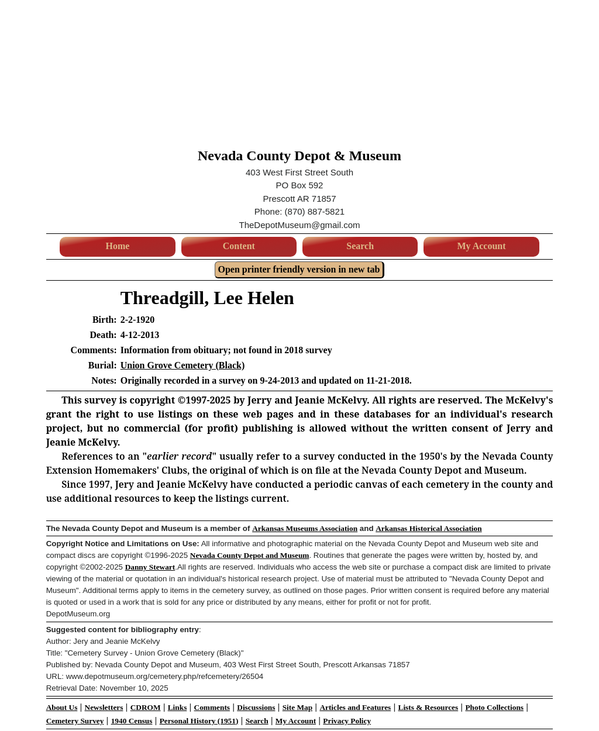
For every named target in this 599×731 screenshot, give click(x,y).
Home (118, 246)
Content (239, 246)
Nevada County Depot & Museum (299, 155)
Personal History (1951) (199, 720)
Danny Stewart (150, 567)
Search (360, 246)
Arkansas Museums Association (304, 528)
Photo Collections (494, 707)
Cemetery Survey (75, 720)
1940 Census (132, 720)
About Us (62, 707)
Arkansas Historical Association (428, 528)
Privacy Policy (347, 720)
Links (177, 707)
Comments (212, 707)
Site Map (297, 707)
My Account (481, 246)
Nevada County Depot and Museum (249, 555)
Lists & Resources (428, 707)
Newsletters (104, 707)
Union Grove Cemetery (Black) (183, 365)
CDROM (145, 707)
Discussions (256, 707)
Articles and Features (355, 707)
